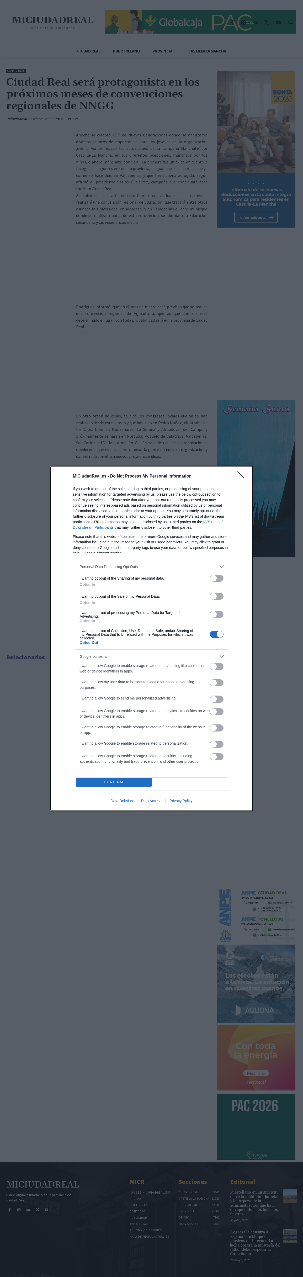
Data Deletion (122, 801)
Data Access (151, 801)
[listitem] (152, 566)
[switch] (217, 578)
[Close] (242, 476)
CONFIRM (114, 782)
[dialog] (152, 638)
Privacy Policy (180, 801)
